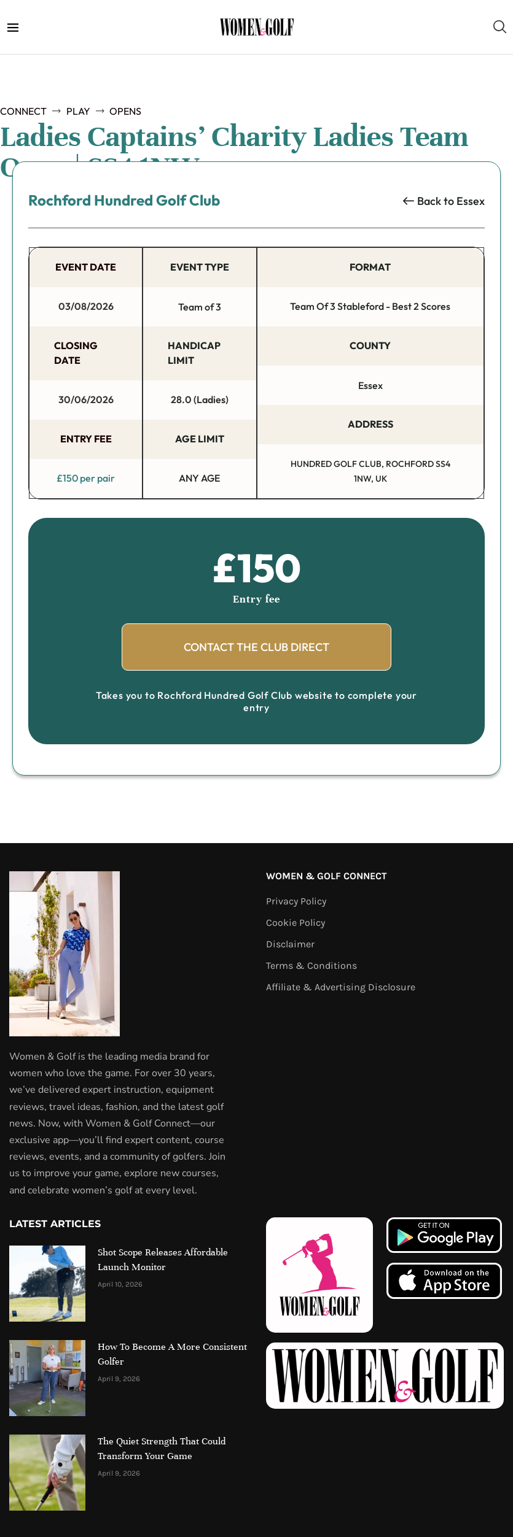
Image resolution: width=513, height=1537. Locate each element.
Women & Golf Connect (326, 875)
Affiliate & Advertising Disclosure (340, 986)
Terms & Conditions (311, 964)
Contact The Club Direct (256, 646)
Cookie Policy (295, 921)
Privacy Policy (296, 900)
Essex (470, 201)
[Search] (499, 27)
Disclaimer (290, 943)
